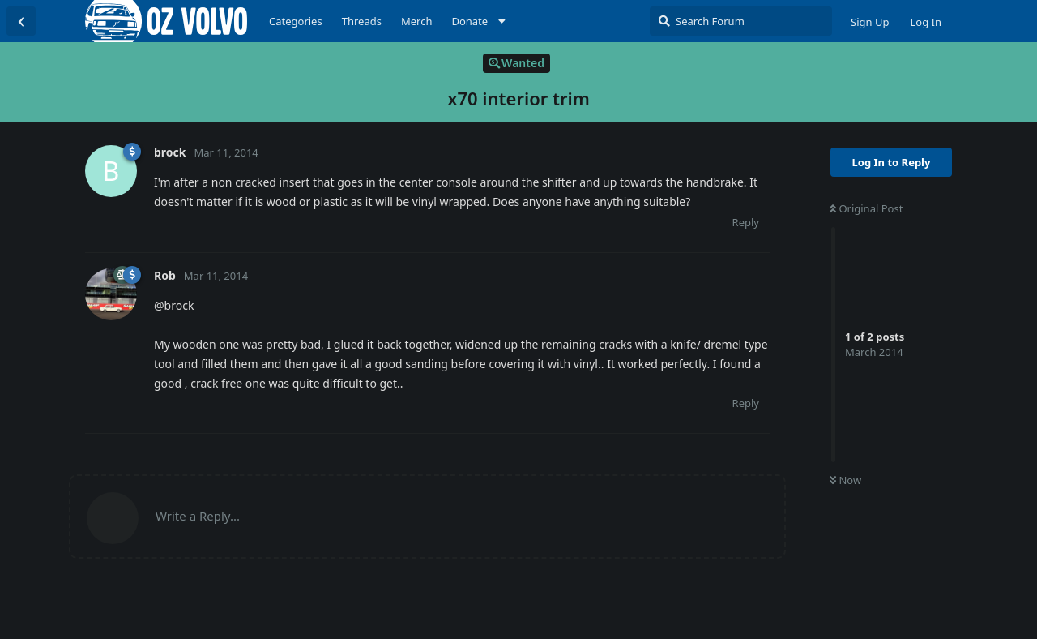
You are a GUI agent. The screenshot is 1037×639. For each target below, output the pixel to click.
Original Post (866, 208)
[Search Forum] (741, 21)
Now (845, 480)
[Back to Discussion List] (21, 21)
